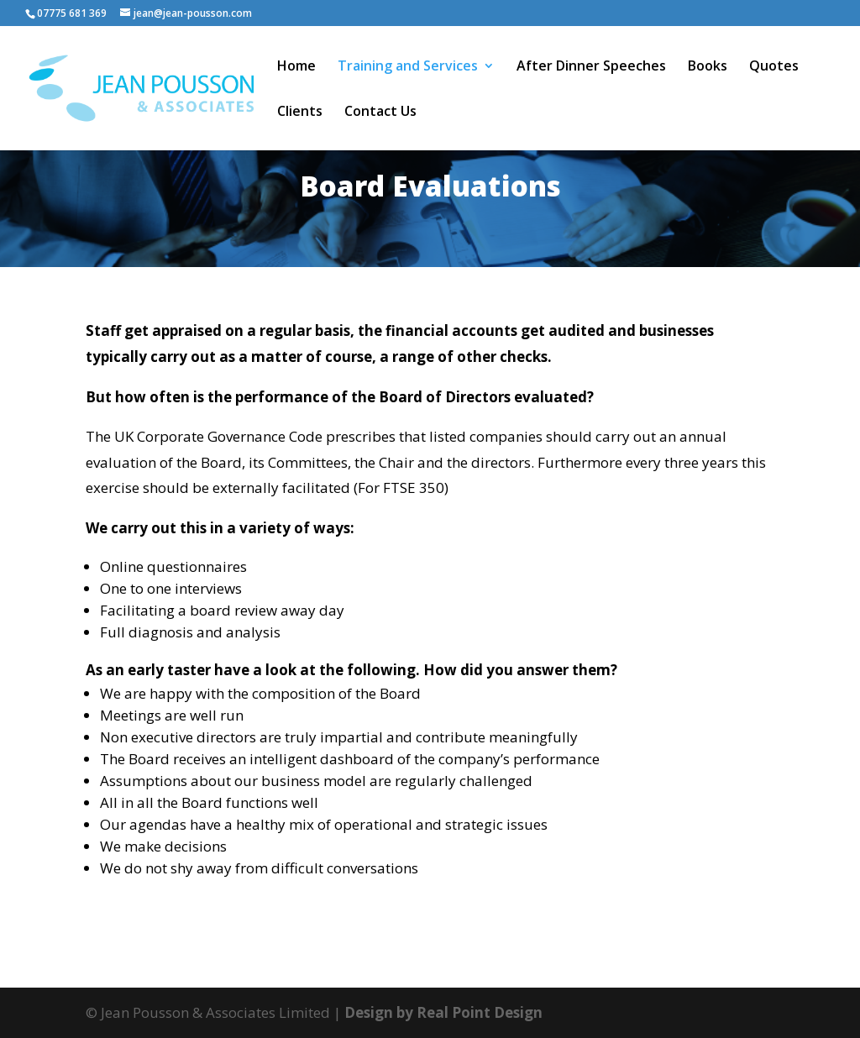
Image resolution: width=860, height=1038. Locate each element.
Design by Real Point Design (443, 1012)
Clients (299, 112)
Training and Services (408, 67)
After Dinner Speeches (591, 67)
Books (707, 67)
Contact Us (380, 112)
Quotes (774, 67)
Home (296, 67)
